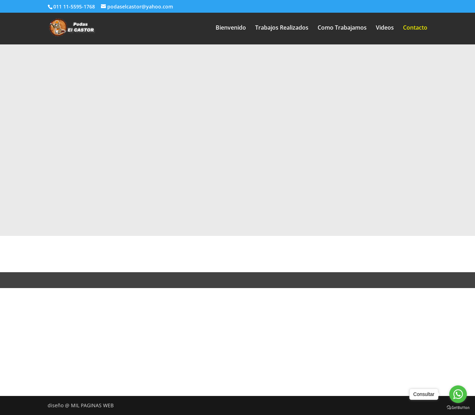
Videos (385, 28)
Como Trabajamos (342, 28)
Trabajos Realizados (281, 28)
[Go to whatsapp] (458, 394)
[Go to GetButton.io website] (458, 407)
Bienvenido (231, 28)
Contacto (415, 28)
